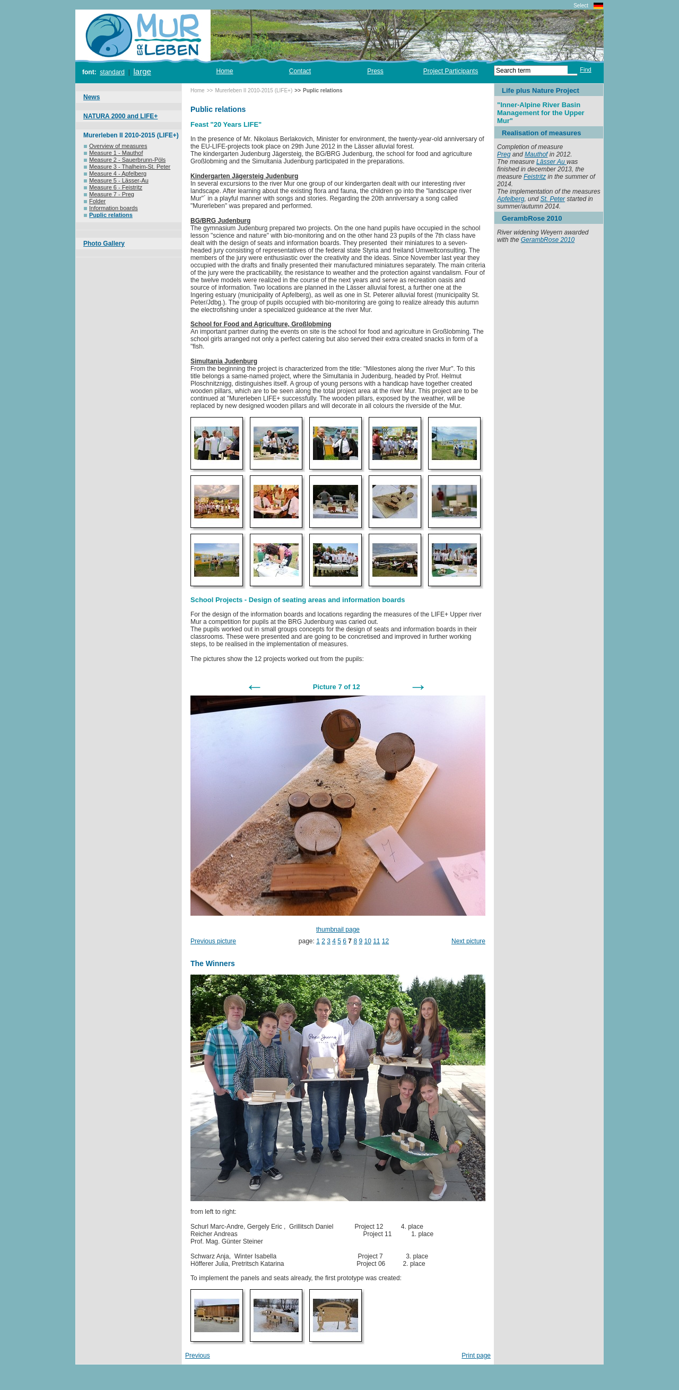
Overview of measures (115, 146)
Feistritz (535, 176)
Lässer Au (551, 162)
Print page (476, 1355)
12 (385, 941)
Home (224, 71)
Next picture (468, 941)
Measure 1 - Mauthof (113, 153)
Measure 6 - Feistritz (113, 187)
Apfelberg (510, 199)
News (91, 97)
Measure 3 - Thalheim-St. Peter (127, 166)
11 (376, 941)
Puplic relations (108, 215)
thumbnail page (338, 929)
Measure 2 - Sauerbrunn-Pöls (125, 160)
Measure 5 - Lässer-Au (116, 180)
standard (112, 72)
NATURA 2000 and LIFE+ (120, 116)
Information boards (111, 208)
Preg (503, 154)
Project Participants (450, 71)
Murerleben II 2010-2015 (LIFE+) (131, 135)
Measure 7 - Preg (109, 194)
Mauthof (536, 154)
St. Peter (552, 199)
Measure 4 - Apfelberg (115, 173)
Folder (95, 201)
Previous (197, 1355)
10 (367, 941)
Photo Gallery (104, 243)
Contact (300, 71)
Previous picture (213, 941)
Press (375, 71)
